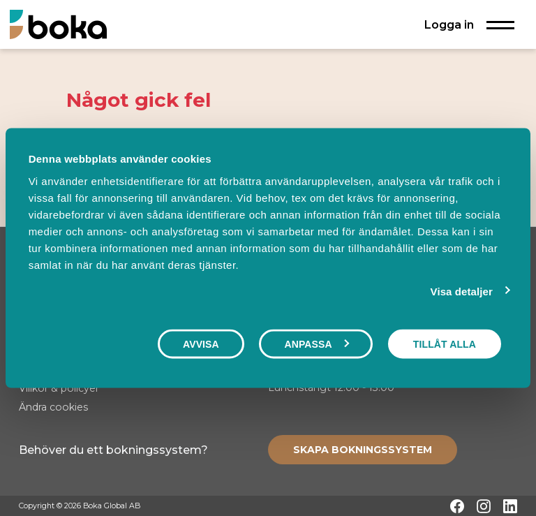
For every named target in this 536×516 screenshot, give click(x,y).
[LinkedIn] (510, 506)
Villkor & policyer (59, 388)
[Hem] (58, 24)
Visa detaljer (462, 291)
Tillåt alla (444, 344)
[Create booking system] (362, 449)
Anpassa (316, 344)
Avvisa (201, 344)
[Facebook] (457, 506)
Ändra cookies (53, 407)
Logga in (449, 24)
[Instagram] (484, 506)
